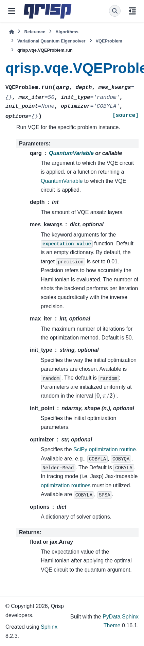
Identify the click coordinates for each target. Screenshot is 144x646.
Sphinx (49, 627)
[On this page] (132, 11)
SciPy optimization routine (104, 449)
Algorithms (66, 31)
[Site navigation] (11, 11)
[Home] (11, 31)
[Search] (115, 11)
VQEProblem (109, 40)
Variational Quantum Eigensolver (51, 40)
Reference (34, 31)
